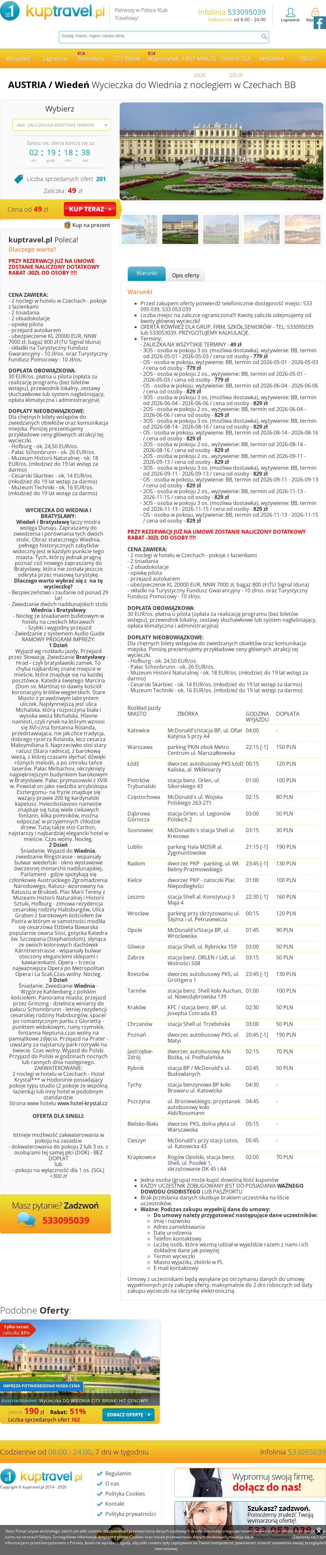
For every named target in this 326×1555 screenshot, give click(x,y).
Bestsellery (91, 57)
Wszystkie (18, 58)
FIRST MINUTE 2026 (199, 61)
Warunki (147, 273)
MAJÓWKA (271, 58)
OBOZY (308, 58)
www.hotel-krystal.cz (82, 1103)
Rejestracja (315, 15)
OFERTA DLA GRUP (236, 61)
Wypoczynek (163, 57)
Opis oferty (185, 275)
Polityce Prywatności (272, 1537)
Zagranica (55, 58)
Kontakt (115, 1503)
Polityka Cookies (125, 1493)
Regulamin (118, 1473)
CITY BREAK (127, 58)
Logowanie (290, 15)
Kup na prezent (91, 225)
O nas (112, 1483)
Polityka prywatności (130, 1513)
